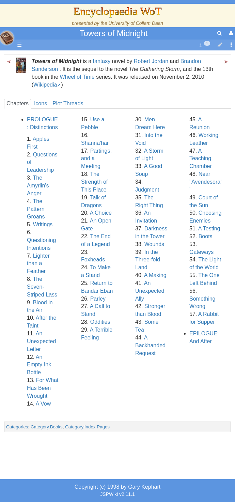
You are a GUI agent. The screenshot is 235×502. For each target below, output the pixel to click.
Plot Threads (67, 103)
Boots (206, 236)
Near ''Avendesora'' (205, 182)
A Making (155, 275)
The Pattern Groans (36, 209)
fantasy (102, 61)
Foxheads (93, 259)
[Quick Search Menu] (219, 33)
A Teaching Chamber (200, 158)
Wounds (154, 244)
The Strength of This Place (94, 182)
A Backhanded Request (150, 345)
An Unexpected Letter (41, 341)
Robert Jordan (151, 61)
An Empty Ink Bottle (39, 365)
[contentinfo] (204, 45)
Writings (43, 224)
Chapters (17, 103)
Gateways (201, 252)
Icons (40, 103)
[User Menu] (230, 33)
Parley (98, 299)
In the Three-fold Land (147, 260)
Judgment (147, 190)
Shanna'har (95, 143)
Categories (17, 426)
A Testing (209, 228)
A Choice (101, 213)
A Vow (43, 404)
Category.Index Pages (87, 426)
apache (7, 38)
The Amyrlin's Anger (38, 185)
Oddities (100, 322)
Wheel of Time (77, 77)
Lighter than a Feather (38, 263)
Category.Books (47, 426)
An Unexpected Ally (149, 291)
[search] (219, 33)
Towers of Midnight (113, 33)
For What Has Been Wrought (42, 388)
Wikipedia (45, 85)
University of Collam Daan (135, 23)
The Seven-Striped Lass (42, 287)
